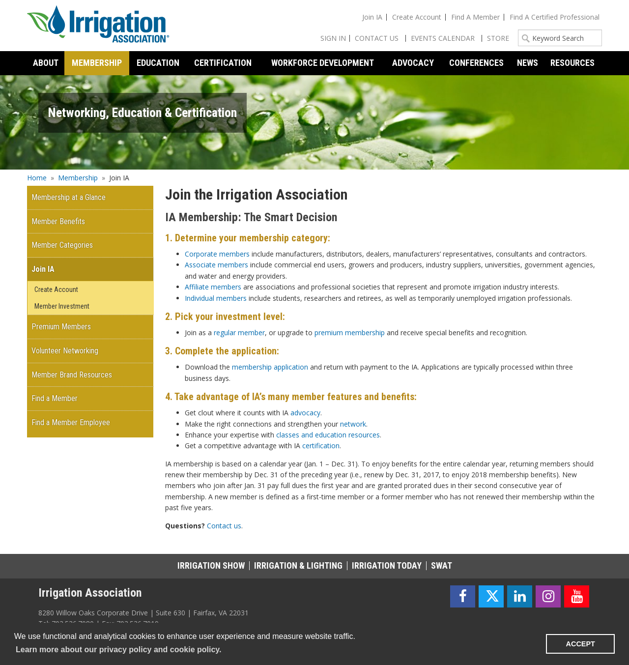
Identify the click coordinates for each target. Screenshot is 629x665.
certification (321, 445)
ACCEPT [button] (580, 644)
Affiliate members (213, 286)
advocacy (305, 412)
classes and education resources (328, 434)
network (353, 424)
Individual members (216, 298)
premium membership (349, 332)
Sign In (333, 38)
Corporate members (217, 254)
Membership (78, 177)
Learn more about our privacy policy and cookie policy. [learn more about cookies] (118, 649)
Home (37, 177)
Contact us (224, 525)
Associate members (216, 264)
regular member (239, 332)
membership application (270, 367)
